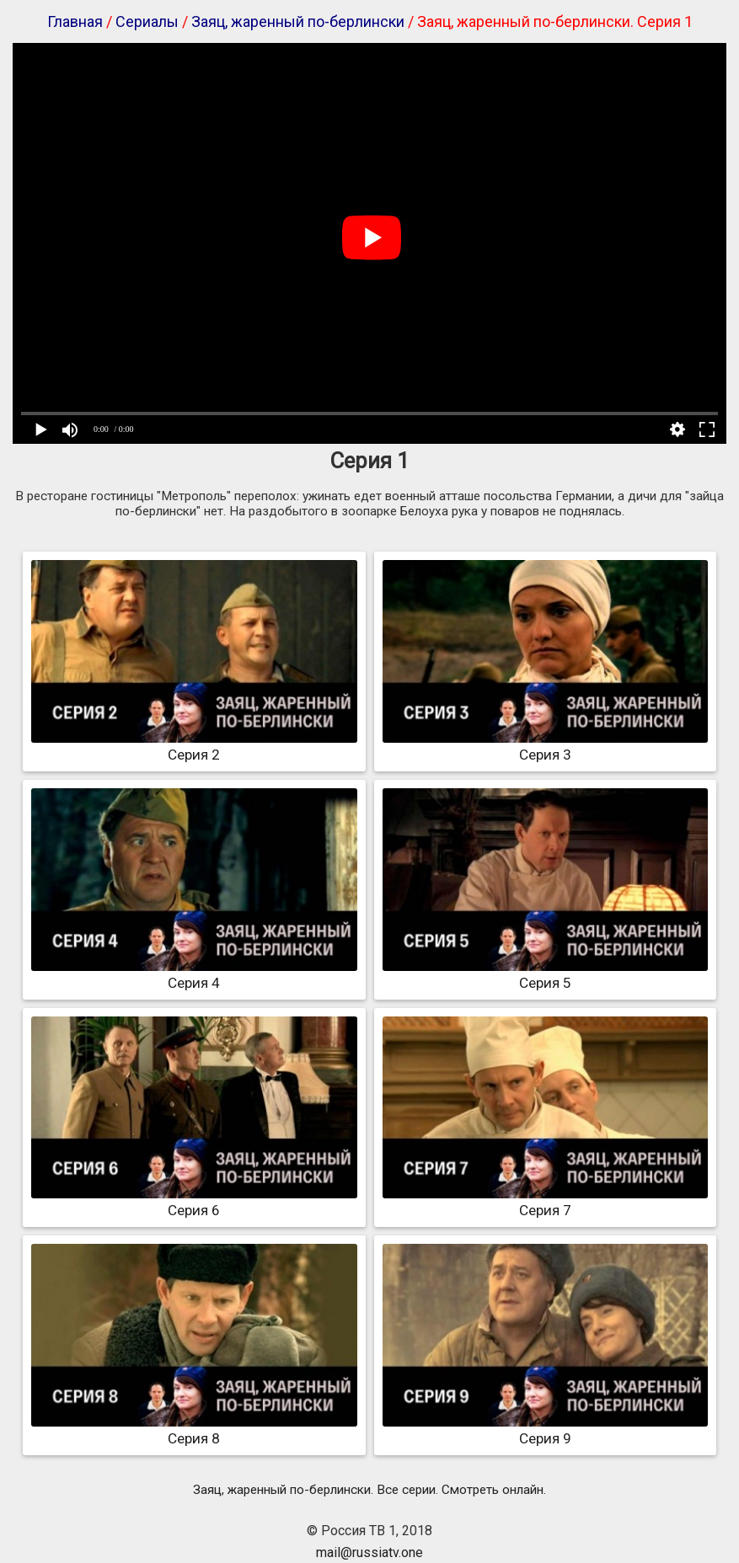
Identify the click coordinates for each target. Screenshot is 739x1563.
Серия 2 (194, 746)
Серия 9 (546, 1430)
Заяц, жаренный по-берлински (297, 21)
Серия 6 (194, 1202)
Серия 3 (546, 746)
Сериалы (147, 21)
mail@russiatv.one (369, 1552)
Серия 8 (194, 1430)
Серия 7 (546, 1202)
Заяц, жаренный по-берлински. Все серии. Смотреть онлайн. (369, 1489)
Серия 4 (194, 974)
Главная (75, 21)
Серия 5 (546, 974)
